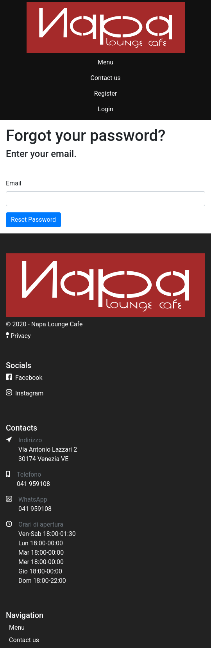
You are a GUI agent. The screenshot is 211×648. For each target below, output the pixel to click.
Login (105, 109)
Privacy (21, 336)
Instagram (29, 393)
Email (13, 183)
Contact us (106, 78)
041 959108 (33, 484)
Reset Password (33, 219)
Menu (105, 62)
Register (105, 93)
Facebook (28, 377)
